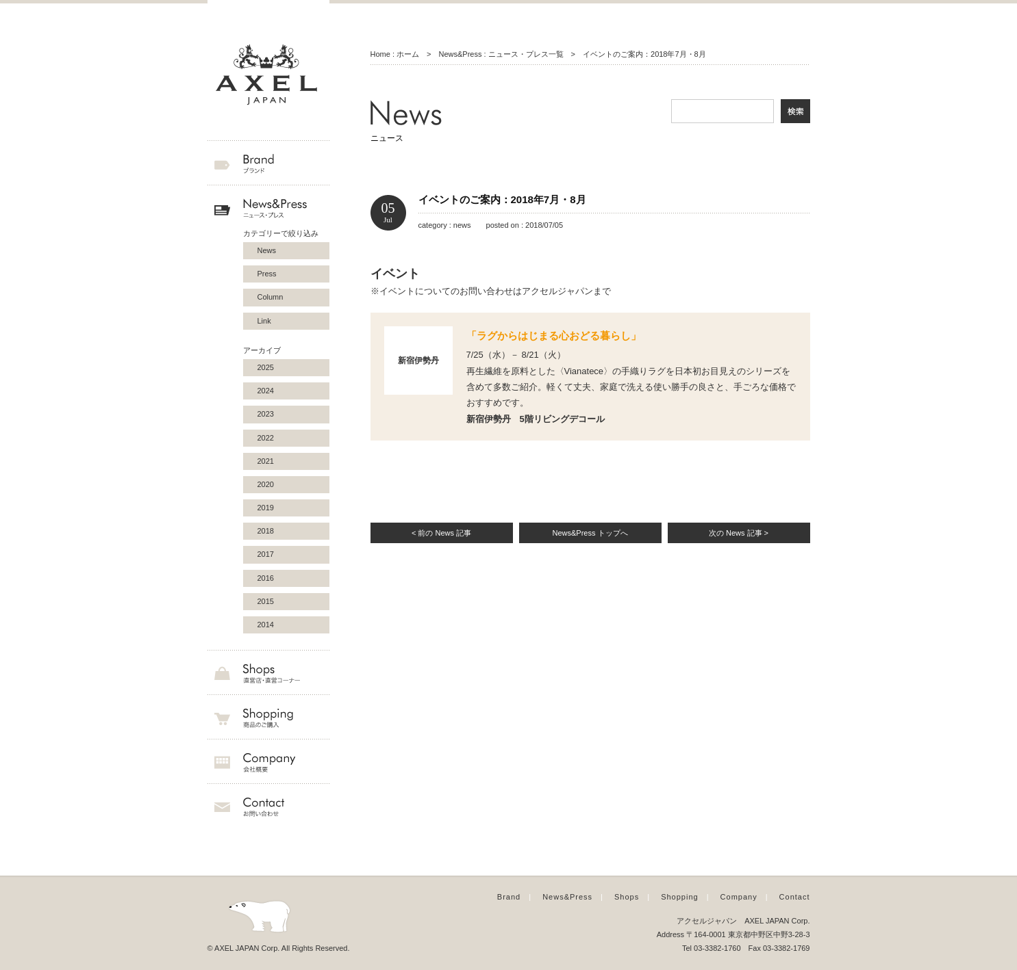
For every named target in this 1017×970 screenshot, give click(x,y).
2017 (266, 554)
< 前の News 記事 (441, 533)
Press (267, 274)
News (267, 250)
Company (738, 897)
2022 (266, 438)
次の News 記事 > (738, 533)
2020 (266, 484)
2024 (266, 390)
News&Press (567, 897)
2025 (266, 367)
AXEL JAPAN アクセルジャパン (268, 75)
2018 (266, 531)
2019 (266, 507)
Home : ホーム (395, 54)
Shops (626, 897)
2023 (266, 414)
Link (264, 321)
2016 (266, 578)
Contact (794, 897)
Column (271, 297)
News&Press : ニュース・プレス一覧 (500, 54)
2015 (266, 601)
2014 (266, 624)
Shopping (680, 897)
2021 (266, 461)
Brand (508, 897)
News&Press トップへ (589, 533)
